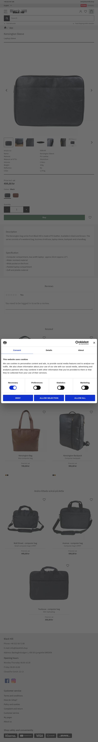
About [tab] (81, 350)
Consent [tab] (17, 350)
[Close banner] (94, 343)
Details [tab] (49, 350)
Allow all (80, 398)
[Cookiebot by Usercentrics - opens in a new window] (77, 343)
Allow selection (49, 398)
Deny (18, 398)
